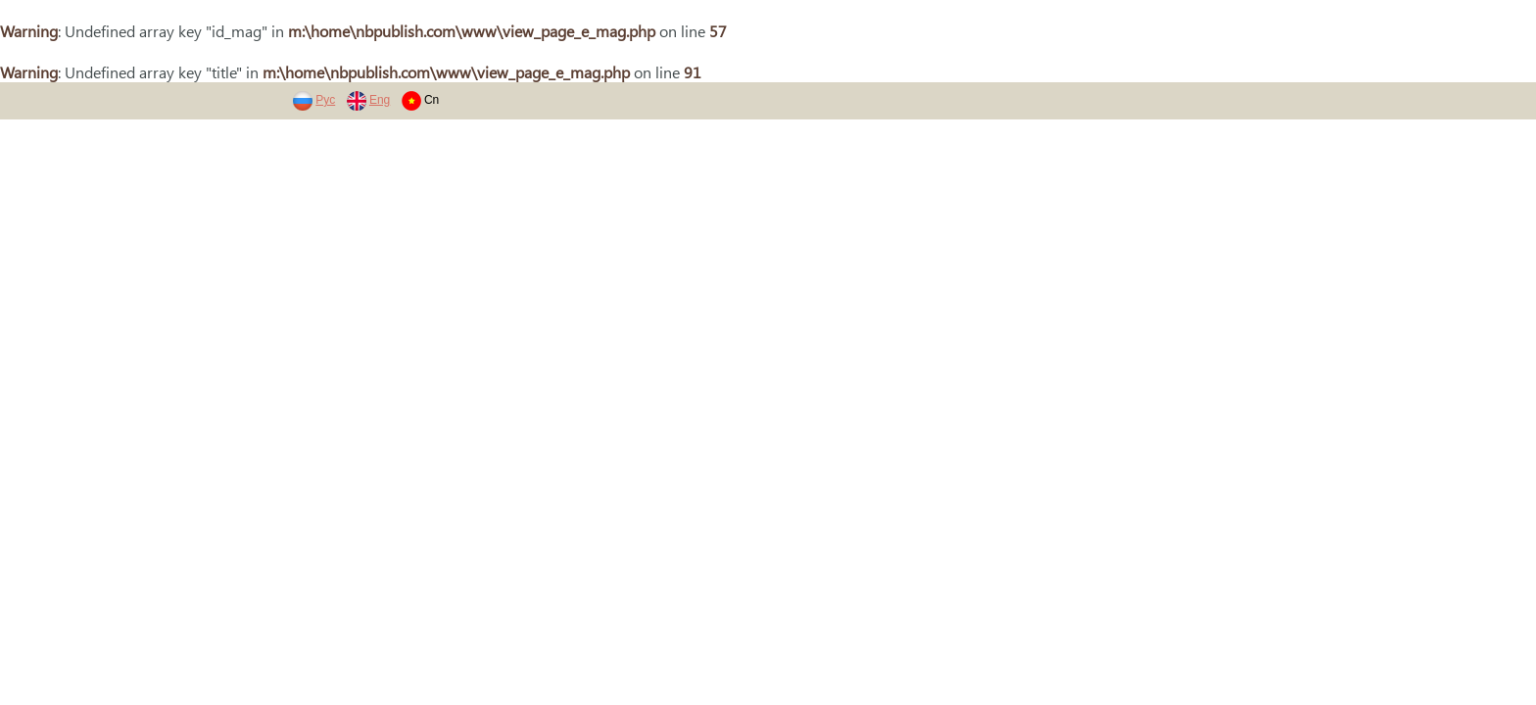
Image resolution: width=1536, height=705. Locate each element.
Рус (325, 100)
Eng (379, 100)
